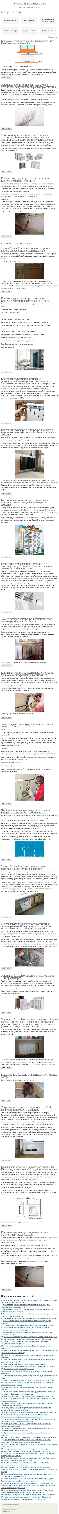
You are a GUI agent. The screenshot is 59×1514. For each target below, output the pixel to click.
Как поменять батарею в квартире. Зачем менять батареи (29, 1076)
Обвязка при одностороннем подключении (19, 1369)
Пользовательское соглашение (15, 1506)
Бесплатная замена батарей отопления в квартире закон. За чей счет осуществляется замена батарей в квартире (26, 566)
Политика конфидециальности (9, 1509)
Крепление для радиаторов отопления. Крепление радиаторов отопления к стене (25, 299)
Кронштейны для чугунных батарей (48, 20)
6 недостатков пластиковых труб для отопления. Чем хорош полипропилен (29, 1318)
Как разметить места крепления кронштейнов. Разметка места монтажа (28, 42)
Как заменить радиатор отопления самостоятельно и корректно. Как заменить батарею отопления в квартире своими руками (28, 381)
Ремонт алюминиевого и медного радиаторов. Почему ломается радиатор (30, 1366)
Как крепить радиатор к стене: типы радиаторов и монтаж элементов (28, 1396)
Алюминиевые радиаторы (29, 3)
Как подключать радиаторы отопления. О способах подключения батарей (30, 1437)
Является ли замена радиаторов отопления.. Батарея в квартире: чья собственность (26, 811)
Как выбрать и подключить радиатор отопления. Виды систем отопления (29, 1495)
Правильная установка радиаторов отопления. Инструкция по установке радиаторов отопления (29, 1168)
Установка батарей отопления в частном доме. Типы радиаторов (27, 977)
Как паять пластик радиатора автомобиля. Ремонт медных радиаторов (29, 1380)
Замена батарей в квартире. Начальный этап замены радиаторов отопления (26, 620)
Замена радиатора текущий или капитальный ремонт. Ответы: (27, 725)
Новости (29, 7)
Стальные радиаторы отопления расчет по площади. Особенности (27, 1339)
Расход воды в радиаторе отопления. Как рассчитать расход (25, 1449)
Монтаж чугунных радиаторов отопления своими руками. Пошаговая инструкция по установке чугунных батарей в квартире (26, 926)
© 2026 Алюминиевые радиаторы (10, 1504)
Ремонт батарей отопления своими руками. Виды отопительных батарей (28, 1325)
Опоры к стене (29, 20)
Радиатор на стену (29, 31)
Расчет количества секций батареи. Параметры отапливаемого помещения (30, 1337)
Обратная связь (6, 1511)
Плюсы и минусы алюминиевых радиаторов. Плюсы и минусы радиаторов (30, 1412)
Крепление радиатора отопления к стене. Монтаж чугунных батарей (24, 1233)
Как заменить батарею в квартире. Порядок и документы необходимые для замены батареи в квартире (28, 432)
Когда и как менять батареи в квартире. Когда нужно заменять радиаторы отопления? (27, 674)
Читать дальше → (6, 77)
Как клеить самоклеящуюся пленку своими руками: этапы (24, 1364)
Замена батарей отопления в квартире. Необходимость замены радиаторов (23, 867)
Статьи (37, 7)
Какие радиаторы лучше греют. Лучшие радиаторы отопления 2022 (27, 1451)
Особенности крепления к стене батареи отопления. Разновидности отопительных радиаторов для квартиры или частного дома (27, 137)
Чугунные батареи (10, 20)
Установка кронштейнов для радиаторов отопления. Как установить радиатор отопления (28, 86)
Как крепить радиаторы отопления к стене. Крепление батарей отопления (26, 179)
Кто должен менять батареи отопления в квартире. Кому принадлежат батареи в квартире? (24, 502)
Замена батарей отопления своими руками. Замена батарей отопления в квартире (26, 249)
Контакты (5, 1506)
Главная (22, 7)
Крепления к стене (48, 31)
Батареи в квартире (10, 31)
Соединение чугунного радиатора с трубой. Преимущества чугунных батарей (26, 1108)
